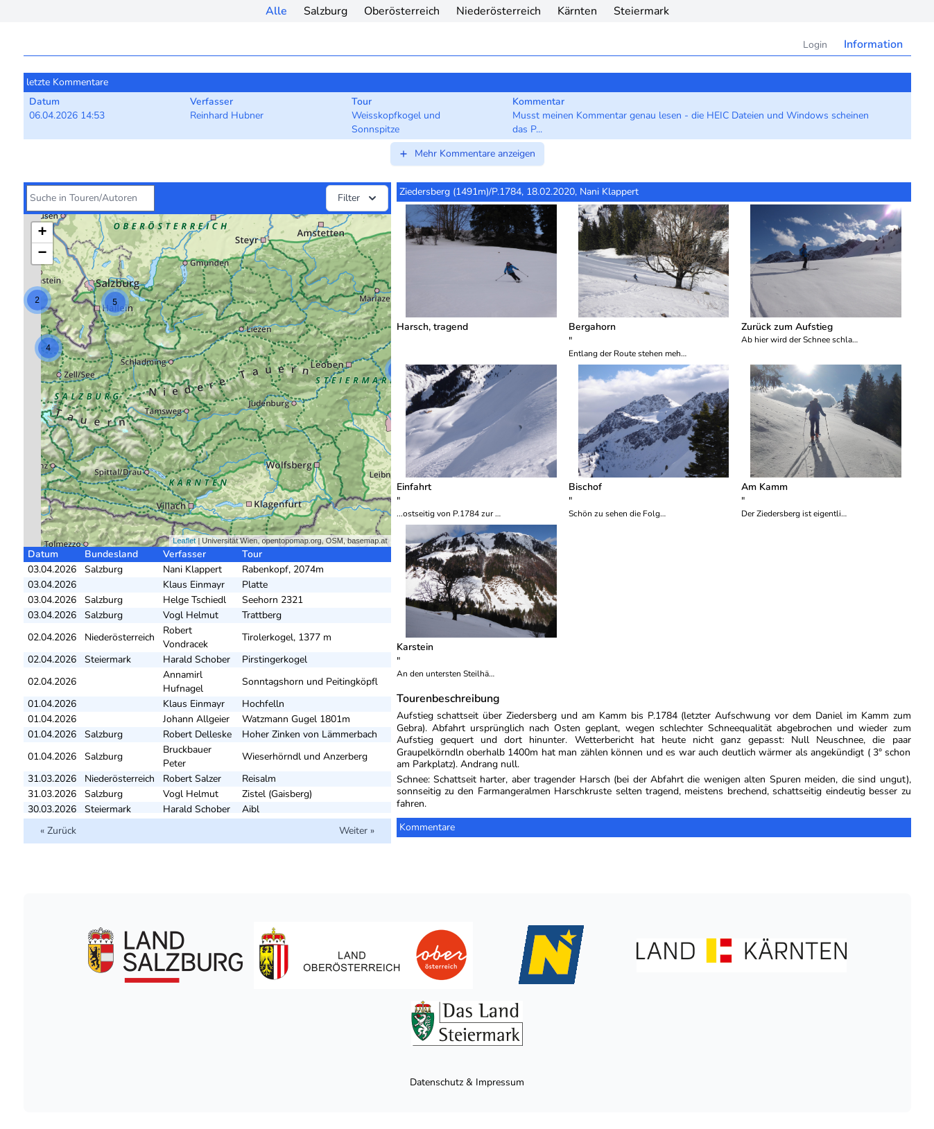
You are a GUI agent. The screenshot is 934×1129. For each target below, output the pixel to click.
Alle (276, 11)
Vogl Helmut (190, 615)
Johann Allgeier (196, 719)
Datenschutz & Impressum (467, 1082)
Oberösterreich (402, 11)
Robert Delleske (197, 734)
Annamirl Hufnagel (183, 681)
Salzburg (325, 11)
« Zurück (58, 830)
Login (815, 44)
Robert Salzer (192, 778)
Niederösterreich (498, 11)
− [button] (41, 253)
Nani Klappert (192, 569)
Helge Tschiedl (194, 599)
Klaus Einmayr (194, 584)
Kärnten (577, 11)
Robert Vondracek (185, 637)
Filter (358, 198)
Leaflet (184, 540)
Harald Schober (196, 659)
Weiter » (356, 830)
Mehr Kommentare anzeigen (466, 153)
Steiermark (641, 11)
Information (873, 44)
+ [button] (41, 232)
